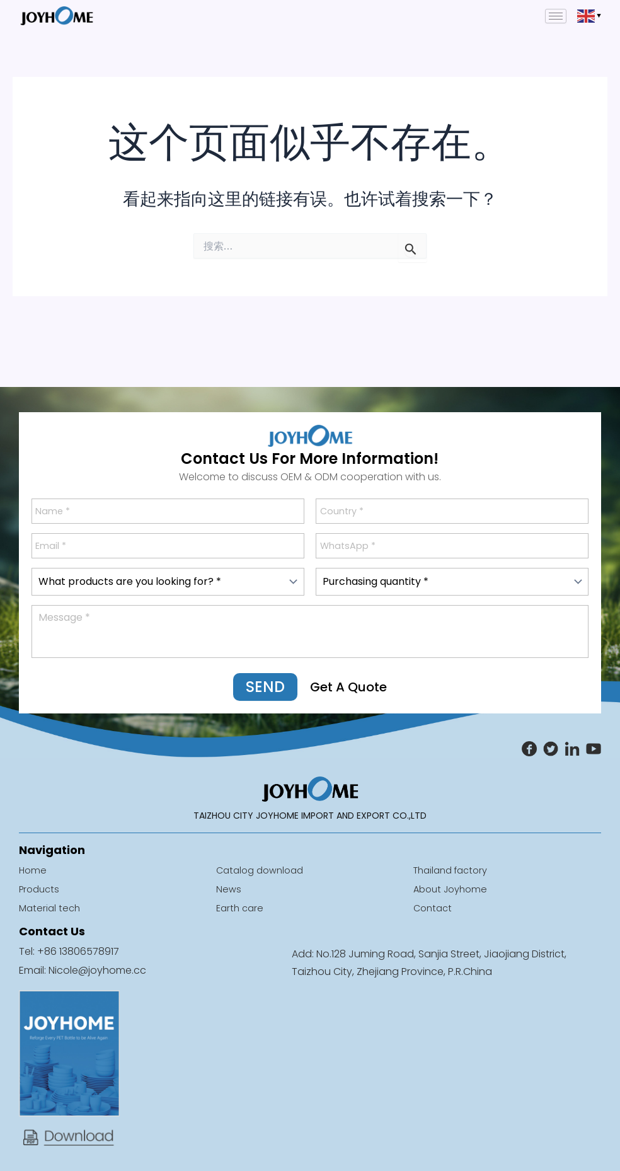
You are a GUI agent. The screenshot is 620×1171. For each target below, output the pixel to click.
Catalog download (263, 870)
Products (41, 889)
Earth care (241, 908)
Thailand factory (454, 870)
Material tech (51, 908)
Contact (434, 908)
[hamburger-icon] (555, 16)
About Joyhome (453, 889)
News (229, 889)
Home (33, 870)
